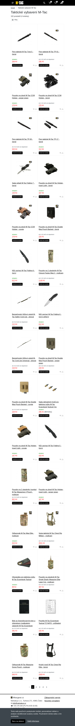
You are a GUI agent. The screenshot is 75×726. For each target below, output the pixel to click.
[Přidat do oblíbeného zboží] (34, 65)
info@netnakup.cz (19, 703)
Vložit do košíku (17, 65)
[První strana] (29, 687)
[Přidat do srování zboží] (36, 65)
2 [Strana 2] (36, 687)
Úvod (13, 8)
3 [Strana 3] (39, 687)
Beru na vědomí (18, 721)
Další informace (33, 721)
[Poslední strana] (46, 687)
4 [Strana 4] (43, 687)
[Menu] (13, 3)
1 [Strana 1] (32, 687)
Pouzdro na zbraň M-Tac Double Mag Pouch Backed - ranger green (51, 360)
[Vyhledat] (44, 3)
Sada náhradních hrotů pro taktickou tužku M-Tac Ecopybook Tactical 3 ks (49, 404)
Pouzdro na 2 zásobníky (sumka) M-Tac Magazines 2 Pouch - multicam (24, 492)
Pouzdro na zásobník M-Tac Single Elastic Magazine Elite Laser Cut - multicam (49, 579)
